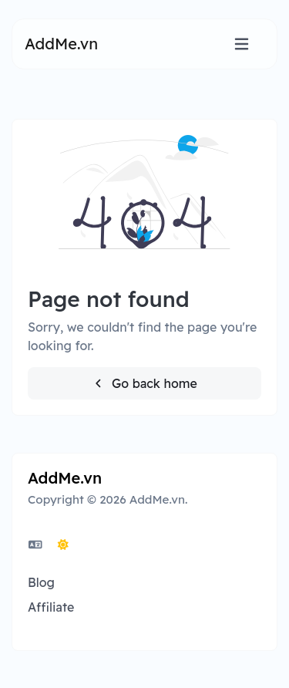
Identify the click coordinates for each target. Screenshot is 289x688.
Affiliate (51, 607)
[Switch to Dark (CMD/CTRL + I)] (63, 545)
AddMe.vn (61, 43)
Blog (41, 582)
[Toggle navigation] (241, 44)
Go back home (144, 383)
